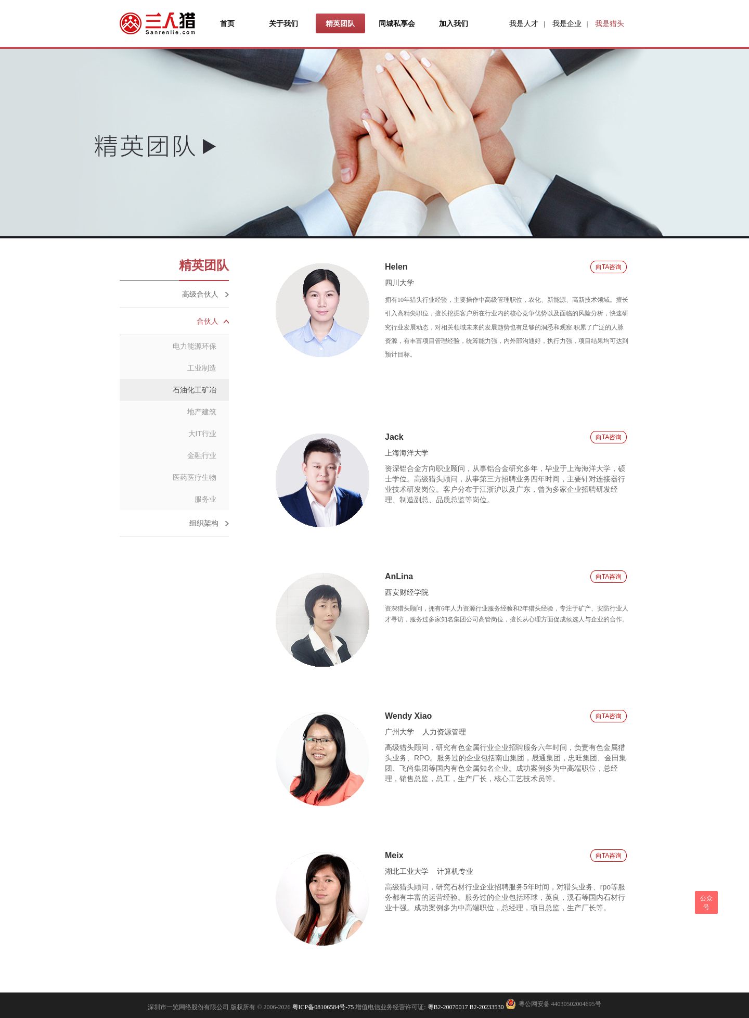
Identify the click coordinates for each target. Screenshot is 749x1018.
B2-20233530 (487, 1007)
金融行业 (201, 455)
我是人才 (523, 23)
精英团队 (340, 23)
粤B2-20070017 (447, 1007)
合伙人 (207, 321)
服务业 (205, 499)
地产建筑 (201, 412)
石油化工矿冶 (194, 390)
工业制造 (201, 368)
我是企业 (567, 23)
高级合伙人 (200, 294)
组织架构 (203, 523)
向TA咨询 (609, 267)
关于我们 (283, 23)
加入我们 (453, 23)
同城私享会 (397, 23)
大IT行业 (202, 433)
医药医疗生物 (194, 477)
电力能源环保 (194, 346)
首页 (227, 23)
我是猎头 (609, 23)
